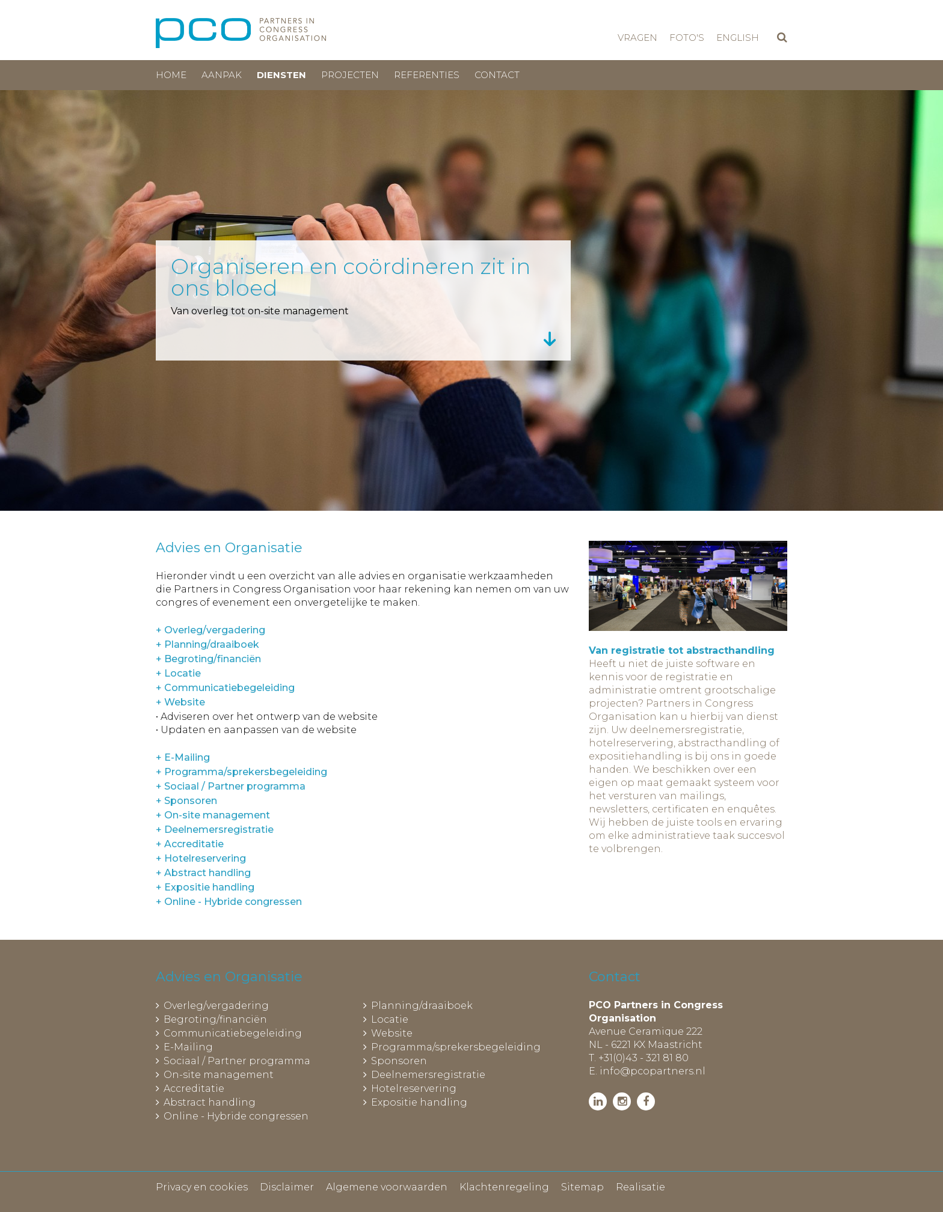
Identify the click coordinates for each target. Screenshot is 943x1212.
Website (392, 1033)
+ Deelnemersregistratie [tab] (215, 829)
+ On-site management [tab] (213, 815)
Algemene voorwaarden (386, 1187)
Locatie (389, 1019)
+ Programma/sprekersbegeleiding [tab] (241, 772)
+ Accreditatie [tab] (190, 844)
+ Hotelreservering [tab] (201, 858)
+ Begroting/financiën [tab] (208, 659)
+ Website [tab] (180, 702)
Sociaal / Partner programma (237, 1061)
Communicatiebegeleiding (233, 1033)
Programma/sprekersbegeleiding (456, 1047)
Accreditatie (194, 1088)
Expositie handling (419, 1102)
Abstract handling (210, 1102)
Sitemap (582, 1187)
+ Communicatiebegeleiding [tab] (225, 687)
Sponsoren (399, 1061)
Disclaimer (287, 1187)
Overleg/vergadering (216, 1005)
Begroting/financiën (215, 1019)
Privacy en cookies (202, 1187)
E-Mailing (188, 1047)
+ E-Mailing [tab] (183, 757)
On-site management (219, 1074)
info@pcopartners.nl (652, 1071)
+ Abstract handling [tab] (203, 873)
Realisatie (640, 1187)
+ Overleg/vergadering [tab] (210, 630)
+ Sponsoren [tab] (186, 800)
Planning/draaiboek (422, 1005)
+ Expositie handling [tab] (205, 887)
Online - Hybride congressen (236, 1116)
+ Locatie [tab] (178, 673)
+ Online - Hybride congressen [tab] (229, 901)
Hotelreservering (413, 1088)
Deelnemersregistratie (428, 1074)
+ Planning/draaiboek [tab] (207, 644)
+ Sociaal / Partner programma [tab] (231, 786)
